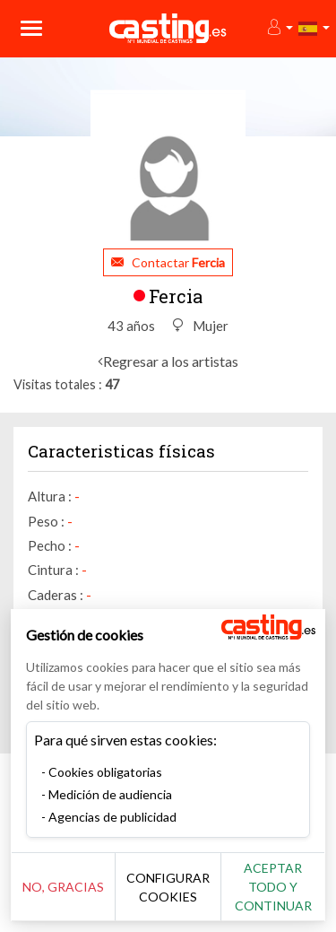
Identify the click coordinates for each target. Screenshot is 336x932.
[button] (279, 28)
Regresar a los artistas (170, 361)
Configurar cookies (168, 887)
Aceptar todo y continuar (273, 886)
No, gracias (63, 886)
